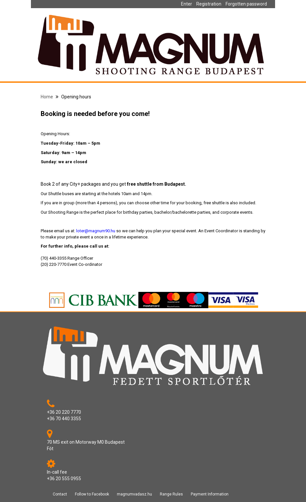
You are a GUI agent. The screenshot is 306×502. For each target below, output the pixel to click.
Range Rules (171, 494)
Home (47, 96)
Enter (186, 4)
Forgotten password (246, 4)
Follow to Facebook (92, 494)
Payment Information (210, 494)
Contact (60, 494)
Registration (208, 4)
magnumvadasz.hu (134, 494)
